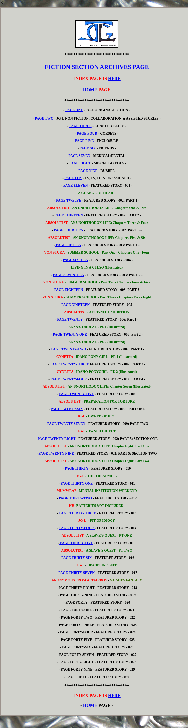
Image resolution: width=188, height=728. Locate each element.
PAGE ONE (74, 110)
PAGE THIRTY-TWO (75, 498)
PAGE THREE (80, 126)
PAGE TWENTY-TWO (68, 349)
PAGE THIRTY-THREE (77, 513)
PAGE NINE (87, 171)
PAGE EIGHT (80, 163)
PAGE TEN (73, 178)
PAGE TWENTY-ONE (70, 334)
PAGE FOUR (87, 133)
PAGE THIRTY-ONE (77, 483)
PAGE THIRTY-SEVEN (76, 573)
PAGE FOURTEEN (68, 230)
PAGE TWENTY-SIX (67, 409)
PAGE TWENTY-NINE (56, 453)
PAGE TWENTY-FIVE (76, 394)
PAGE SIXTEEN (75, 260)
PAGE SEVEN (79, 156)
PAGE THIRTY (76, 468)
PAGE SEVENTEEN (68, 275)
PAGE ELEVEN (75, 185)
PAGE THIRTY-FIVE (76, 543)
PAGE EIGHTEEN (68, 290)
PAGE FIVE (84, 141)
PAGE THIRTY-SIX (76, 558)
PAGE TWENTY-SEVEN (66, 424)
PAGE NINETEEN (75, 305)
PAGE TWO (44, 118)
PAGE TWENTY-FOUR (68, 379)
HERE (114, 78)
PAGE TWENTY (70, 319)
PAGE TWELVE (68, 200)
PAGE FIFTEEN (68, 245)
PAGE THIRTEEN (68, 215)
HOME (90, 89)
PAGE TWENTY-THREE (69, 364)
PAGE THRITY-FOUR (77, 528)
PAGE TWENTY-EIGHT (56, 439)
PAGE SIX (88, 148)
